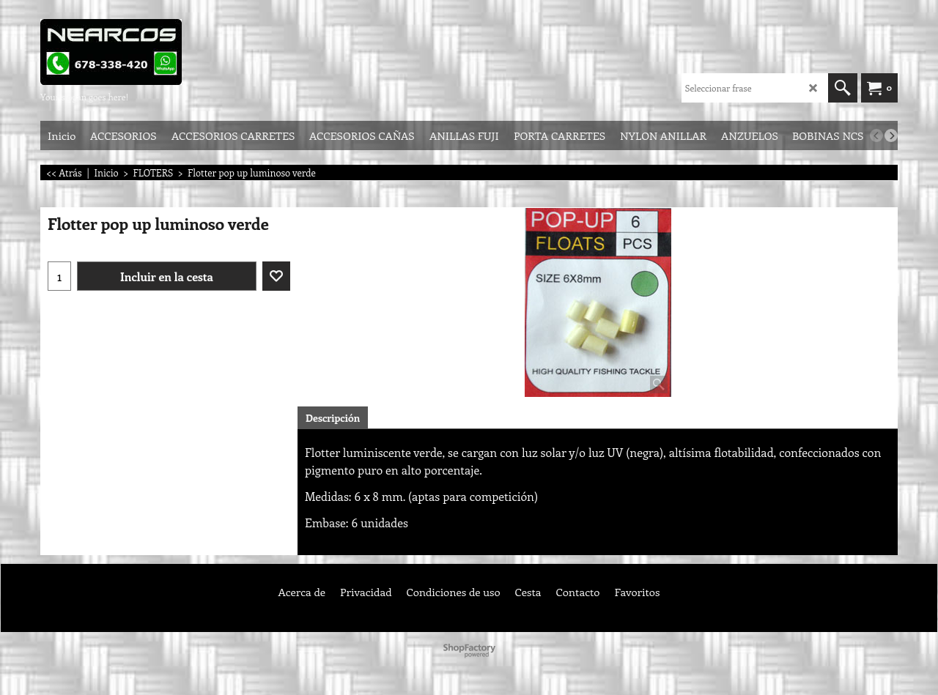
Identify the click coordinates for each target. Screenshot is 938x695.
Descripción (333, 418)
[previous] (876, 135)
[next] (891, 135)
